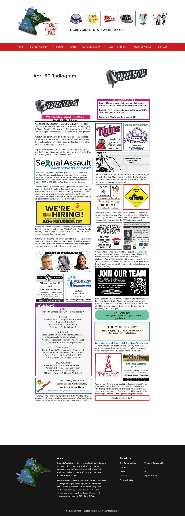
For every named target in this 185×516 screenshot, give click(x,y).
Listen (122, 472)
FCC (146, 472)
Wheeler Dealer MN (153, 463)
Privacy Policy (126, 480)
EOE (146, 467)
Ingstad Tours (150, 476)
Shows (123, 467)
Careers (123, 476)
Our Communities (128, 463)
